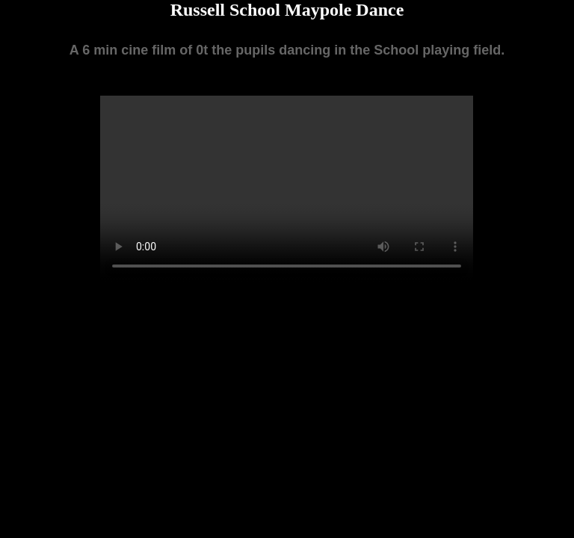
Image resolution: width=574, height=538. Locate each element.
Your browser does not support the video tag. (286, 189)
